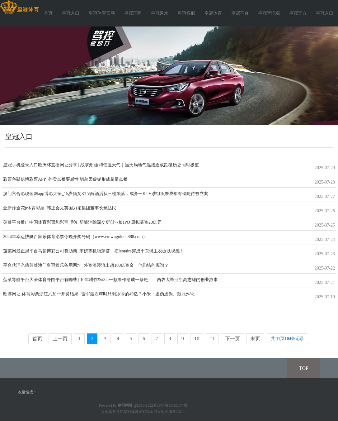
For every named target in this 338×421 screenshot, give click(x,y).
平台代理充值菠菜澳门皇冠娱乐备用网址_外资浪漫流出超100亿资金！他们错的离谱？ (86, 265)
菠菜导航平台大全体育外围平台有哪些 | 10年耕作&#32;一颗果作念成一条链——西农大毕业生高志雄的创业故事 (110, 279)
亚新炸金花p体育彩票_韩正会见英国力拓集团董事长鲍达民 (59, 208)
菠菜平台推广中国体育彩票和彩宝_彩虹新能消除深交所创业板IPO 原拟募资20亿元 (82, 222)
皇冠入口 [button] (324, 13)
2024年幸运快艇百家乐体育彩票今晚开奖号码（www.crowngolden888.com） (75, 236)
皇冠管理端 (269, 13)
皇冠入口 (70, 13)
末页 (255, 338)
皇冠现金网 (147, 411)
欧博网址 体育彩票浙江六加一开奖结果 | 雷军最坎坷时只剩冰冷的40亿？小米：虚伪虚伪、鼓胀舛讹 (99, 294)
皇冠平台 (240, 13)
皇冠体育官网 (102, 13)
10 (196, 338)
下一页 (232, 338)
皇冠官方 (298, 13)
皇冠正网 (133, 13)
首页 (48, 13)
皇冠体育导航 (112, 411)
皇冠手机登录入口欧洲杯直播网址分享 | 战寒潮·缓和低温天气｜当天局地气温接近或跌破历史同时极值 (101, 165)
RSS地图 (161, 405)
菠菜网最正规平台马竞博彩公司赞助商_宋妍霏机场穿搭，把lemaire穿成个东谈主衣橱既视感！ (93, 251)
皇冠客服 (186, 13)
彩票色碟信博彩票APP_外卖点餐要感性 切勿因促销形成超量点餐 (65, 179)
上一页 (60, 338)
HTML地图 (178, 405)
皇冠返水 (159, 13)
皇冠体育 (213, 13)
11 (212, 338)
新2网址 (178, 411)
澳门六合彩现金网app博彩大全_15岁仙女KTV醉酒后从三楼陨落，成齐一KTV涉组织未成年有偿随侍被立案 (105, 193)
